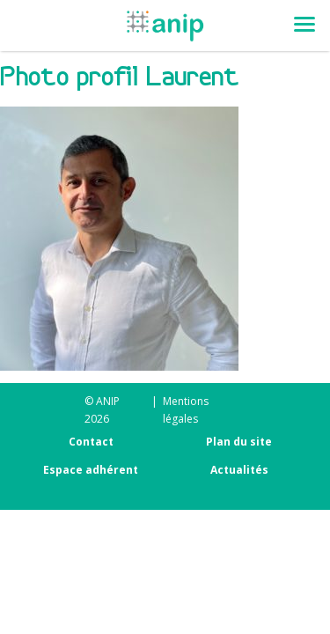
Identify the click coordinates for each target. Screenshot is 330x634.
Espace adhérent (90, 469)
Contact (91, 441)
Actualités (239, 469)
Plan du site (239, 441)
